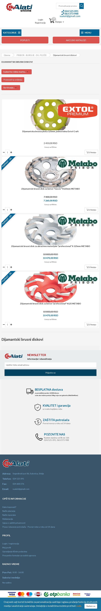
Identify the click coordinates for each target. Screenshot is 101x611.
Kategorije (11, 32)
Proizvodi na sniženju (12, 79)
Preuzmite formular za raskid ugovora (19, 555)
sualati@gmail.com (70, 16)
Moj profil (6, 547)
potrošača (56, 420)
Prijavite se (50, 372)
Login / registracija (10, 543)
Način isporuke (9, 515)
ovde (78, 605)
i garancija (57, 405)
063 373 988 (71, 13)
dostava (49, 389)
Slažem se (90, 606)
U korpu (91, 152)
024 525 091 (71, 11)
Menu (86, 32)
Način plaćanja (8, 511)
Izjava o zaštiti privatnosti (13, 523)
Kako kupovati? (9, 507)
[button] (16, 71)
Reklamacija (7, 519)
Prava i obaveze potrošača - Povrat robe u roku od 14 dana (28, 527)
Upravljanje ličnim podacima (14, 551)
